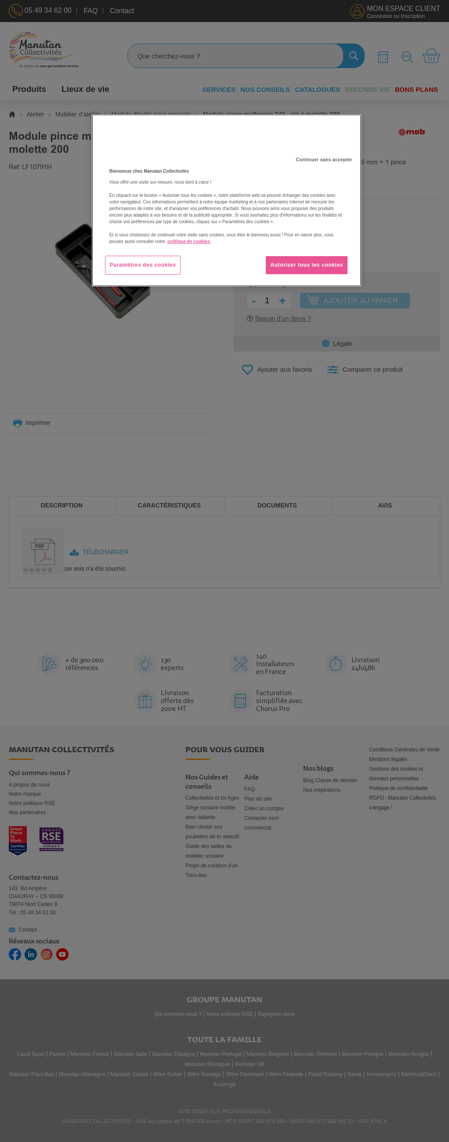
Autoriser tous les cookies (306, 265)
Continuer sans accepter (324, 159)
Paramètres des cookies (143, 265)
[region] (226, 200)
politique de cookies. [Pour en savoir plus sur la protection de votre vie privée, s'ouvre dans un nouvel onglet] (189, 241)
